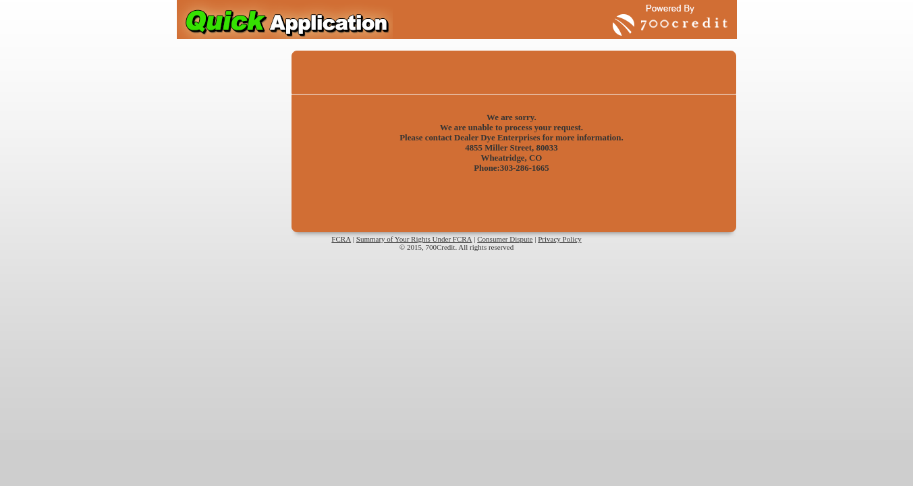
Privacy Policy (559, 239)
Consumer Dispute (504, 239)
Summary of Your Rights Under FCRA (414, 239)
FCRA (341, 239)
